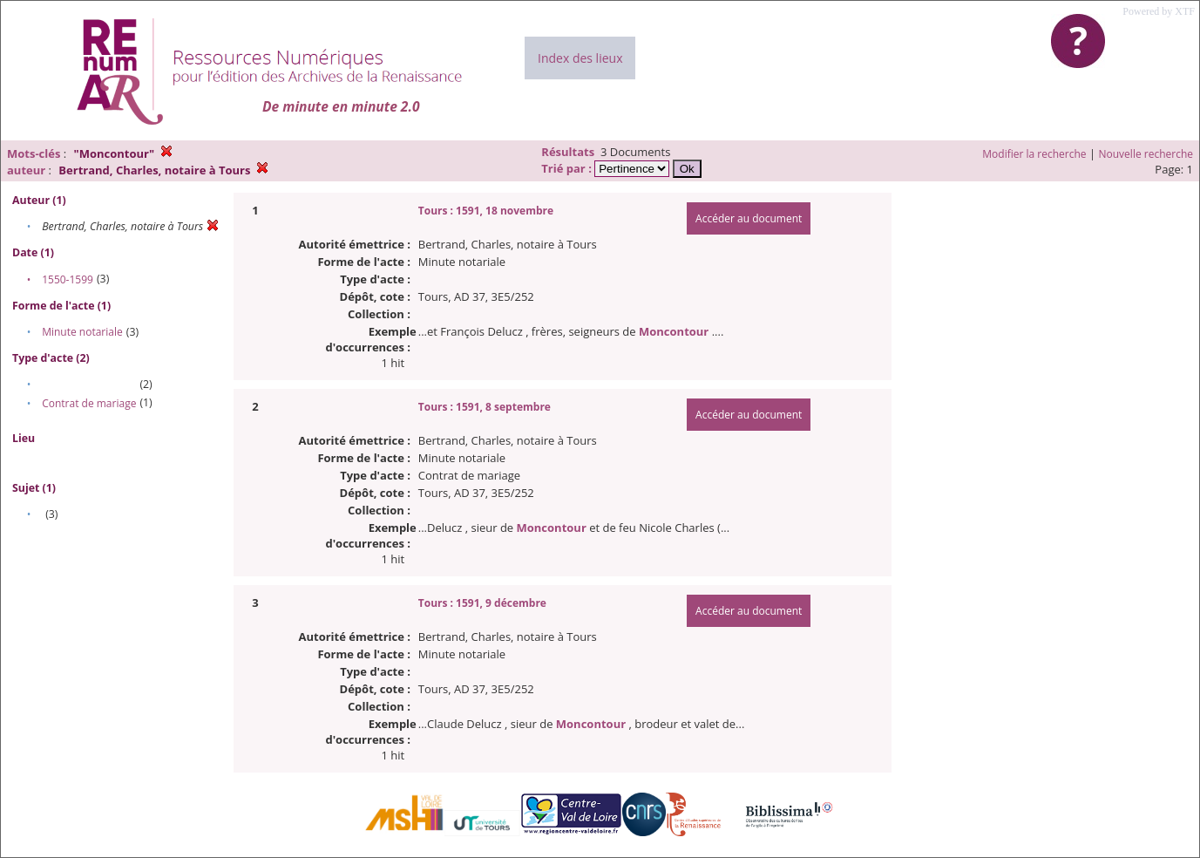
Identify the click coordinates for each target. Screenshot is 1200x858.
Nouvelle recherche (1146, 153)
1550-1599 (67, 279)
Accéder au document (748, 218)
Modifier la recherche (1034, 153)
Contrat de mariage (89, 403)
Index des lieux (580, 58)
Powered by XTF (1158, 11)
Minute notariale (82, 331)
